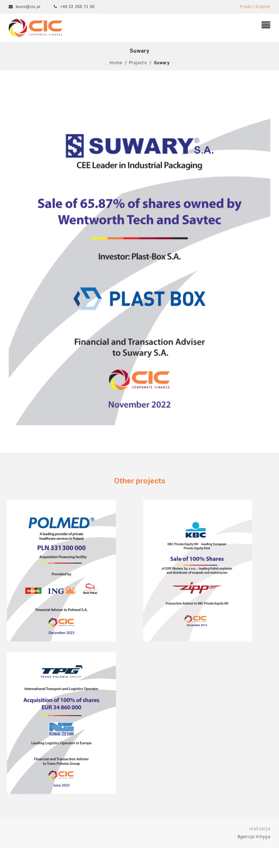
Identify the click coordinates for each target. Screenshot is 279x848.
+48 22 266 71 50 (77, 6)
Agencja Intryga (254, 836)
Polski (246, 6)
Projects (138, 62)
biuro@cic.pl (28, 6)
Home (116, 62)
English (263, 6)
